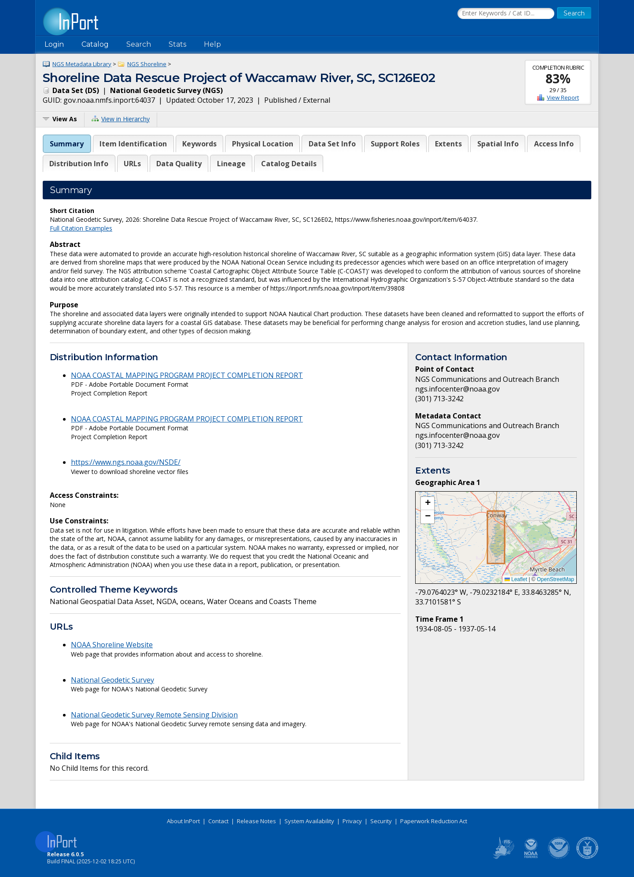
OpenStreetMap (555, 579)
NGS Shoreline (146, 64)
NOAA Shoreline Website (112, 644)
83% (558, 78)
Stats (177, 44)
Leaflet (516, 579)
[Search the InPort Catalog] (505, 13)
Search (138, 44)
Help (212, 44)
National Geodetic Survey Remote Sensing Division (154, 715)
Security (381, 821)
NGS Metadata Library (81, 64)
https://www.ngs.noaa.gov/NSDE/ (126, 462)
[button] (427, 503)
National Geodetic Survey (112, 680)
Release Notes (256, 821)
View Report (563, 97)
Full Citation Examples (81, 228)
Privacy (352, 821)
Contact (218, 821)
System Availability (309, 821)
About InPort (183, 821)
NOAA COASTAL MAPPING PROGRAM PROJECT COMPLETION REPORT (187, 375)
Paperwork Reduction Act (433, 821)
